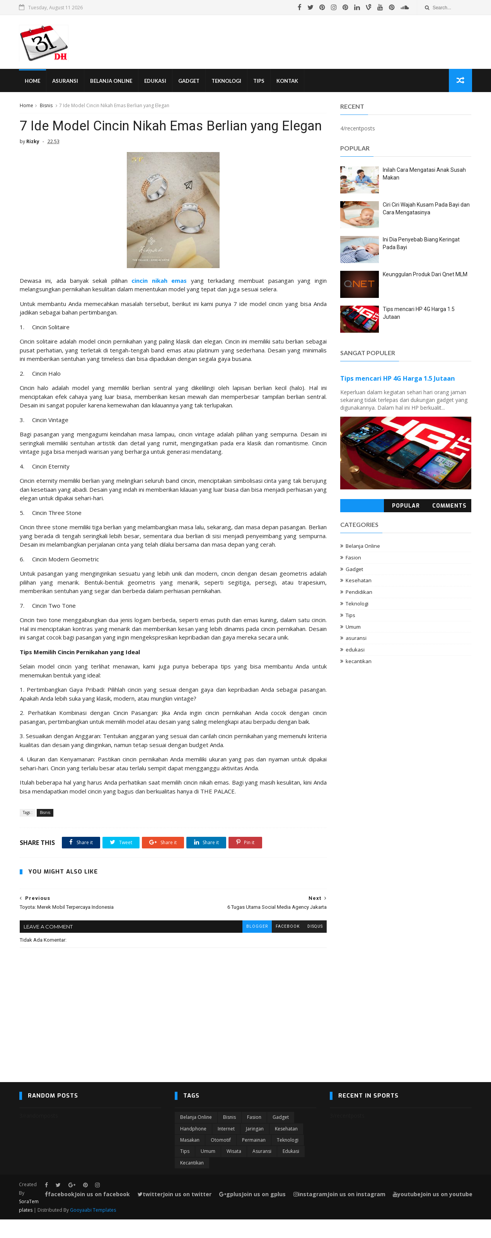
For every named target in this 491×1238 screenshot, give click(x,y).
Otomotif (221, 1158)
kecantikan (359, 661)
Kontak (287, 81)
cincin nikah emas (156, 299)
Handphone (193, 1147)
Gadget (189, 81)
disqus (309, 944)
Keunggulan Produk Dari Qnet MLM (425, 275)
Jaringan (255, 1147)
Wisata (234, 1169)
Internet (226, 1147)
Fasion (353, 557)
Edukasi (156, 81)
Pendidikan (359, 592)
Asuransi (65, 81)
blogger (251, 944)
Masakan (189, 1158)
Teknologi (227, 81)
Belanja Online (111, 81)
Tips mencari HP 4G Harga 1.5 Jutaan (398, 379)
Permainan (254, 1158)
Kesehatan (359, 581)
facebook (282, 944)
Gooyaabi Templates (93, 1228)
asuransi (356, 638)
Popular (406, 506)
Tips (259, 81)
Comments (450, 506)
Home (33, 81)
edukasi (355, 650)
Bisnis (45, 106)
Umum (353, 627)
